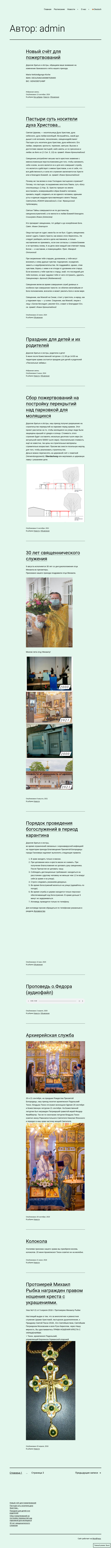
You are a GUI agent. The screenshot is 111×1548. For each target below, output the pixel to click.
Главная (47, 9)
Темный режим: (102, 1545)
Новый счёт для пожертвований (23, 1503)
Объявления (54, 97)
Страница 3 (37, 1472)
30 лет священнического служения (20, 1524)
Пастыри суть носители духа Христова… (21, 1507)
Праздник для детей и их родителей (20, 1512)
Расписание (59, 9)
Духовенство (39, 911)
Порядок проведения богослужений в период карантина (52, 829)
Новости (71, 9)
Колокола (36, 1241)
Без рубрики (38, 97)
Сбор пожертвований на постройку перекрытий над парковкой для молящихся (21, 1518)
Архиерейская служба (50, 1035)
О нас (83, 9)
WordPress (96, 1539)
